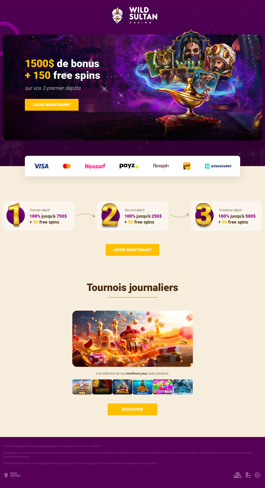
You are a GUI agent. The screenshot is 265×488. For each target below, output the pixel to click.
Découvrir (132, 409)
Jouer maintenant (51, 105)
